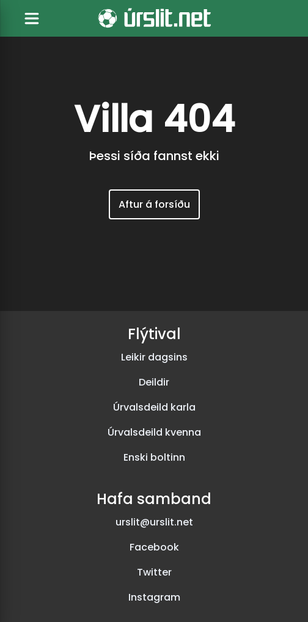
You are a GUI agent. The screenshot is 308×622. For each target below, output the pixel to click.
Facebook (154, 547)
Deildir (154, 382)
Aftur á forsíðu (154, 204)
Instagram (154, 597)
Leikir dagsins (154, 357)
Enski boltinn (154, 457)
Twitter (154, 572)
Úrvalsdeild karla (154, 407)
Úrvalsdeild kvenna (154, 432)
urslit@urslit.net (154, 522)
